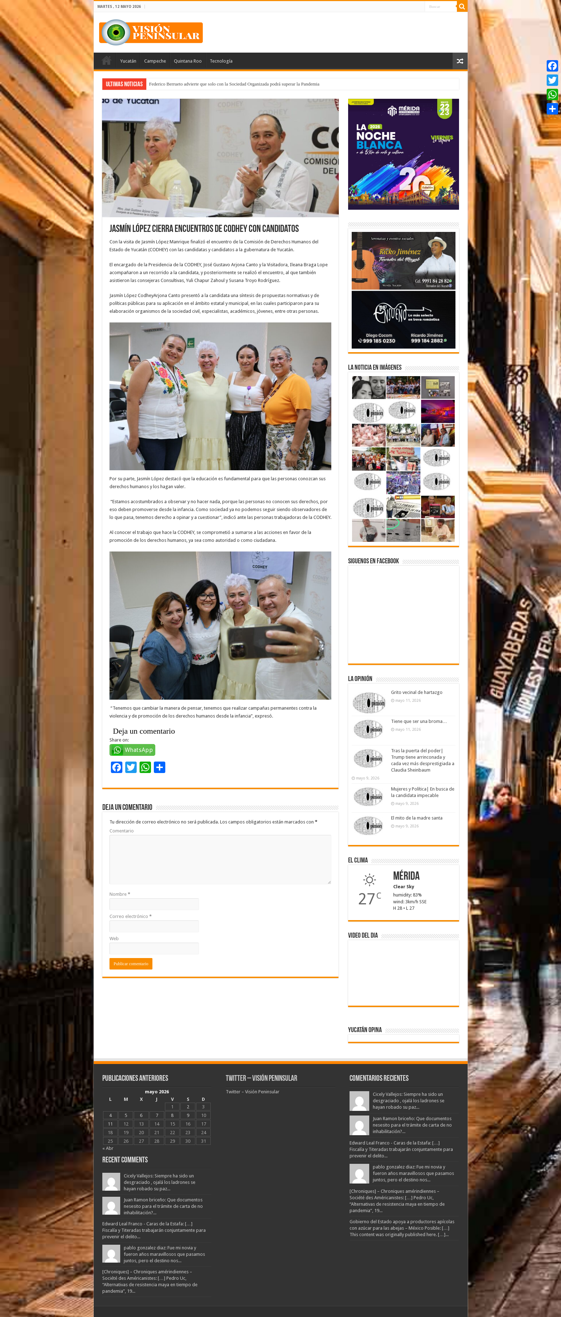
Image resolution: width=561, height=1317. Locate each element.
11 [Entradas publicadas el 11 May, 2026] (110, 1124)
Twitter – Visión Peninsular (261, 1079)
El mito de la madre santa (417, 818)
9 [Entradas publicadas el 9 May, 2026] (188, 1115)
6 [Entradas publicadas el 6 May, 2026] (141, 1115)
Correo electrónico (130, 916)
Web (114, 938)
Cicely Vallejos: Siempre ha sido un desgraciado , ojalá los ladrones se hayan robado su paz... (159, 1182)
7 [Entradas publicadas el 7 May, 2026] (157, 1115)
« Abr (107, 1148)
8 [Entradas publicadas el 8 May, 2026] (172, 1115)
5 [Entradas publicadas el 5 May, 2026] (126, 1115)
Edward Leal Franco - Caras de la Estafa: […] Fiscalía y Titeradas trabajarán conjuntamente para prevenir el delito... (154, 1230)
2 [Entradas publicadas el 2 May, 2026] (188, 1106)
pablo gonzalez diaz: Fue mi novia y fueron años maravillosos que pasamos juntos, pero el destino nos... (164, 1254)
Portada (106, 60)
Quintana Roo (188, 61)
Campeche (155, 61)
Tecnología (221, 61)
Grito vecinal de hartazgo (417, 692)
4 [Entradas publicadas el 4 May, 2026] (110, 1115)
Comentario (121, 831)
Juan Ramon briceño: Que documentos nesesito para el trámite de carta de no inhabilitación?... (163, 1206)
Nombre (119, 894)
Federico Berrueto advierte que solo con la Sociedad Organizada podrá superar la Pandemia (234, 84)
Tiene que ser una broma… (419, 721)
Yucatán (128, 61)
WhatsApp (139, 750)
